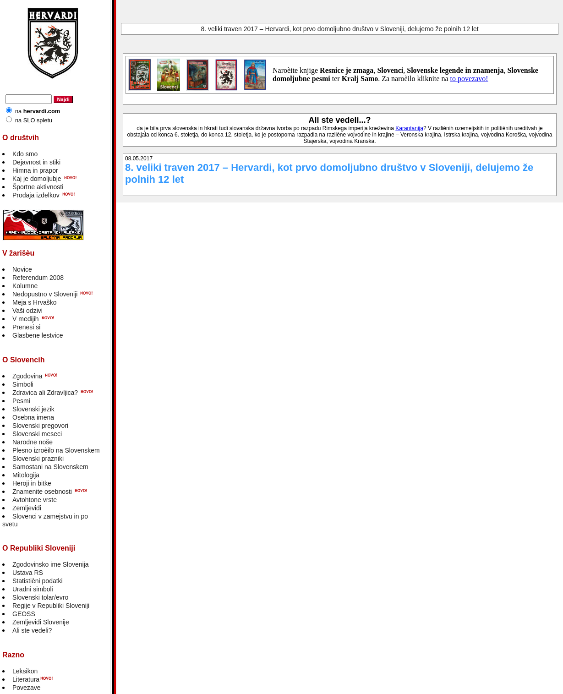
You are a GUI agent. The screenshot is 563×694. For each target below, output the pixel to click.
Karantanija (409, 128)
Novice (22, 269)
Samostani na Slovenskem (50, 466)
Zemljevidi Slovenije (40, 622)
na (37, 111)
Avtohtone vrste (34, 499)
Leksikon (25, 671)
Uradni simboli (32, 589)
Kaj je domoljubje (36, 178)
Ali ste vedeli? (32, 630)
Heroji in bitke (31, 483)
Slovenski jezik (33, 409)
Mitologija (25, 475)
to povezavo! (469, 78)
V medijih (25, 318)
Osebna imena (33, 417)
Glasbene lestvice (37, 335)
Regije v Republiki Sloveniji (50, 605)
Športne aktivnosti (37, 187)
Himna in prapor (35, 170)
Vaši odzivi (27, 310)
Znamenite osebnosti (42, 491)
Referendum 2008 (38, 277)
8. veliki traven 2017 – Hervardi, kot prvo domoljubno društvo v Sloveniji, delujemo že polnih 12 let (339, 29)
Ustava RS (27, 572)
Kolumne (25, 286)
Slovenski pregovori (40, 425)
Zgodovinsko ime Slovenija (50, 564)
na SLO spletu (33, 120)
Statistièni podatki (37, 581)
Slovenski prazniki (38, 458)
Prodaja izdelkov (36, 195)
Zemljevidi (26, 508)
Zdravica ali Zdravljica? (45, 392)
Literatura (25, 679)
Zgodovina (27, 376)
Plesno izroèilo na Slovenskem (56, 450)
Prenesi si (26, 327)
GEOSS (23, 613)
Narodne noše (32, 442)
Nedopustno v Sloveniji (44, 294)
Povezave (26, 687)
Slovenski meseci (37, 433)
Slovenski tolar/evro (40, 597)
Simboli (22, 384)
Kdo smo (25, 154)
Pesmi (21, 400)
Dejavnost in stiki (36, 162)
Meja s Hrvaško (34, 302)
